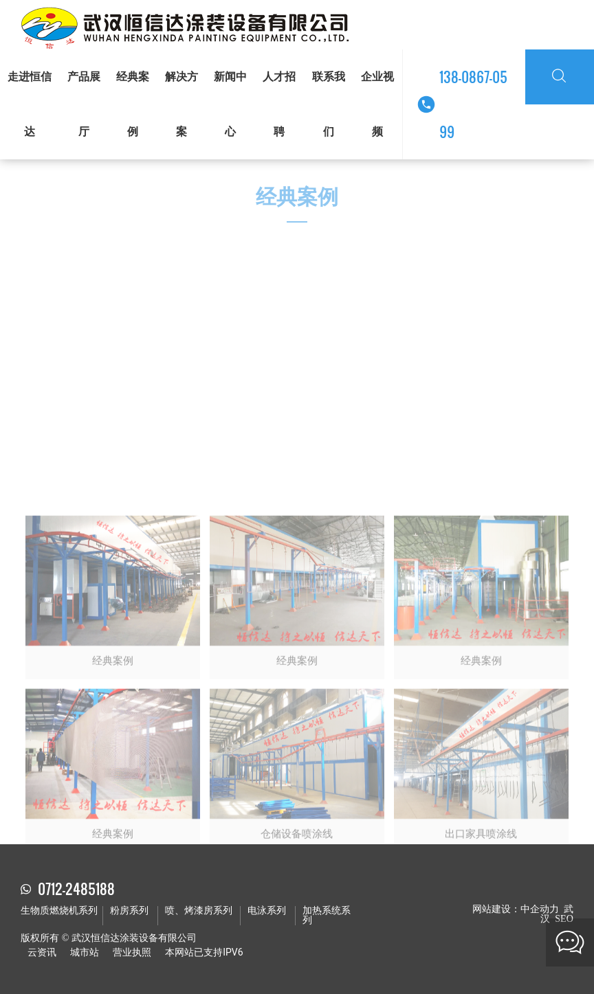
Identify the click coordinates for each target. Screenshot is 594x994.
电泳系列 (267, 910)
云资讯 (42, 952)
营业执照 (132, 952)
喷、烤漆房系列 (198, 910)
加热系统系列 (326, 915)
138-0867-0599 (473, 104)
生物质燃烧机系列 (59, 910)
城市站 (84, 952)
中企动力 (539, 909)
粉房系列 (129, 910)
